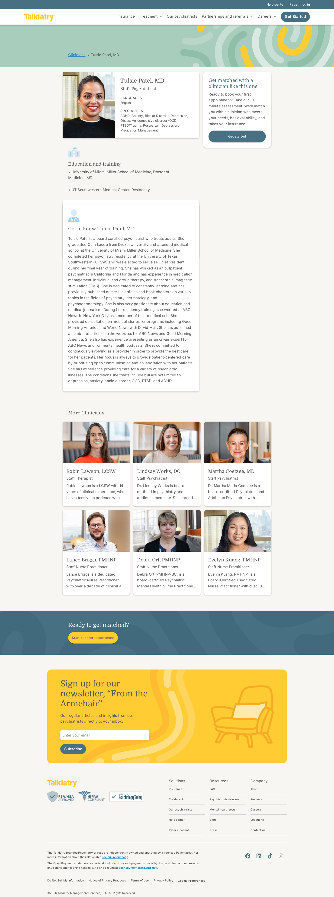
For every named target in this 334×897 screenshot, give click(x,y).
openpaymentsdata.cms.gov (138, 867)
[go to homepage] (39, 16)
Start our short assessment (93, 638)
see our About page (115, 857)
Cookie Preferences (191, 880)
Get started (237, 136)
